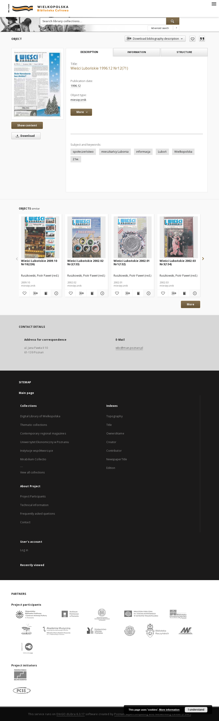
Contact (25, 522)
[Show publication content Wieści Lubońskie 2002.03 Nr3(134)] (184, 293)
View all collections (32, 472)
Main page (26, 393)
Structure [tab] (184, 52)
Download (24, 135)
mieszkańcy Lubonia (115, 152)
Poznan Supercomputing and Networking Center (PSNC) (152, 714)
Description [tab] (89, 52)
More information (169, 709)
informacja (143, 152)
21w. (76, 159)
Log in (24, 550)
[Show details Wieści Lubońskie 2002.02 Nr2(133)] (102, 293)
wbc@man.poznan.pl (129, 348)
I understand (196, 709)
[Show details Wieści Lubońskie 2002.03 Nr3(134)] (194, 293)
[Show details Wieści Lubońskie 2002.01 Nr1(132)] (148, 293)
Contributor (114, 451)
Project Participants (33, 496)
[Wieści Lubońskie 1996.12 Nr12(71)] (37, 84)
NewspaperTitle (116, 459)
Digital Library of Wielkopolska (40, 416)
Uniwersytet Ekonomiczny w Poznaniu (44, 442)
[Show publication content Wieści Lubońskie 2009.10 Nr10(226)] (45, 293)
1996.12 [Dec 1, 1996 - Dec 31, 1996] (76, 86)
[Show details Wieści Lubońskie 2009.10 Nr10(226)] (55, 293)
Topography (114, 416)
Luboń (162, 152)
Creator (111, 442)
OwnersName (115, 433)
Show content (27, 125)
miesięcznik (78, 100)
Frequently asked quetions (37, 514)
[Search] (172, 21)
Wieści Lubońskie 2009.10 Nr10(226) (39, 262)
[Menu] (214, 3)
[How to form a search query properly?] (176, 28)
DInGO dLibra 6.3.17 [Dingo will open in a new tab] (70, 714)
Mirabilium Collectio (33, 459)
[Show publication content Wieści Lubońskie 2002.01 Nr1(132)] (138, 293)
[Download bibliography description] (34, 293)
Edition (110, 468)
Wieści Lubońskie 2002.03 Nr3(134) (178, 262)
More (190, 304)
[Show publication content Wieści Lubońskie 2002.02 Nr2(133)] (92, 293)
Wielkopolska (183, 152)
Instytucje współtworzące (36, 451)
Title (109, 425)
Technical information (34, 505)
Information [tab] (136, 52)
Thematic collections (33, 425)
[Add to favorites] (192, 39)
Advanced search (160, 28)
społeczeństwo (83, 152)
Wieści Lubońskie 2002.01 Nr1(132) (132, 262)
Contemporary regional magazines (43, 433)
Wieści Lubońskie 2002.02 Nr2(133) (85, 262)
